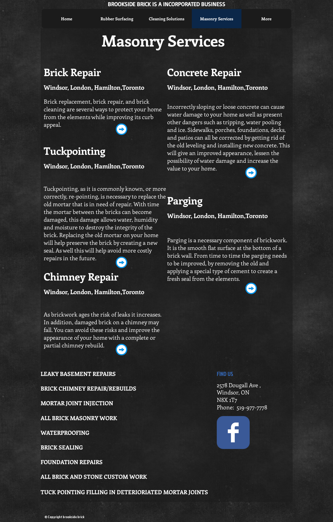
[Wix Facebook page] (233, 432)
